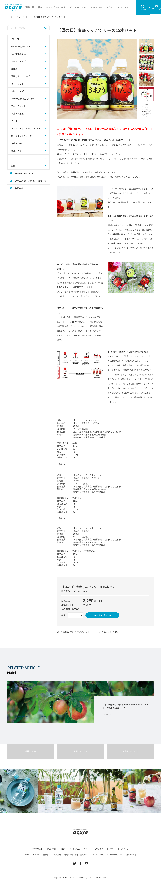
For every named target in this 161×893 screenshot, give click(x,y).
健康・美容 (16, 151)
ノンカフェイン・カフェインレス (26, 128)
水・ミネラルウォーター (22, 136)
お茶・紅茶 (16, 143)
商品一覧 (30, 7)
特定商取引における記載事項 (75, 855)
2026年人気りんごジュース (23, 98)
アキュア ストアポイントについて (31, 181)
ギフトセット (17, 83)
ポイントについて (79, 7)
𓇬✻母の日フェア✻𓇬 (20, 46)
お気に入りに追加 (110, 632)
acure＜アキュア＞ (32, 855)
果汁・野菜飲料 (18, 113)
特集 (41, 7)
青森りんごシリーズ (20, 76)
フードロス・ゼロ (19, 61)
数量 (63, 615)
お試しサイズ (17, 91)
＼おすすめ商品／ (19, 54)
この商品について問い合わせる (75, 632)
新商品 (14, 69)
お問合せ (19, 188)
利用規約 (57, 855)
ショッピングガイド (57, 7)
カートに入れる (102, 615)
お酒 (13, 165)
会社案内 (46, 855)
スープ (14, 121)
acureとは (37, 848)
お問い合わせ (131, 855)
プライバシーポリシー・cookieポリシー (106, 855)
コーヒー (15, 158)
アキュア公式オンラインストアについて (111, 7)
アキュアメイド (18, 106)
